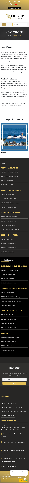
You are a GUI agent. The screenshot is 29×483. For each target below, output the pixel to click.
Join (14, 383)
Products (10, 35)
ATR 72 (3, 153)
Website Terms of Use (8, 416)
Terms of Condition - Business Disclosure (14, 411)
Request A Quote (14, 8)
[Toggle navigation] (4, 24)
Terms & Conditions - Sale (9, 403)
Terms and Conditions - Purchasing (12, 407)
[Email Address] (14, 379)
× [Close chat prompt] (27, 470)
